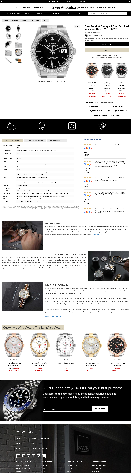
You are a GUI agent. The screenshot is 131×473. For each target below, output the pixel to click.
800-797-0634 (44, 448)
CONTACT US (110, 7)
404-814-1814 (26, 7)
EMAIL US (100, 7)
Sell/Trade (70, 468)
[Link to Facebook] (18, 456)
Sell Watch (28, 14)
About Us (44, 465)
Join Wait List (107, 44)
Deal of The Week (72, 465)
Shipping (18, 471)
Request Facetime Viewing (107, 115)
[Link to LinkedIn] (28, 456)
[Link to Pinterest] (33, 456)
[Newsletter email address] (75, 410)
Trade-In (107, 50)
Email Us (118, 106)
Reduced (67, 14)
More (77, 14)
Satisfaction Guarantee (22, 465)
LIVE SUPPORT (39, 7)
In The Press (95, 471)
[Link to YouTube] (44, 456)
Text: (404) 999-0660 (117, 111)
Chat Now (96, 111)
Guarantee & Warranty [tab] (35, 140)
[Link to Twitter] (38, 456)
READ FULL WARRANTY (53, 317)
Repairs (69, 471)
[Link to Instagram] (23, 456)
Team (43, 468)
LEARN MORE (97, 234)
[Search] (107, 13)
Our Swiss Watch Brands (99, 465)
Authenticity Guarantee (23, 468)
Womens (56, 14)
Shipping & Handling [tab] (57, 140)
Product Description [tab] (12, 140)
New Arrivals (13, 14)
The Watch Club (96, 468)
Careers (44, 471)
